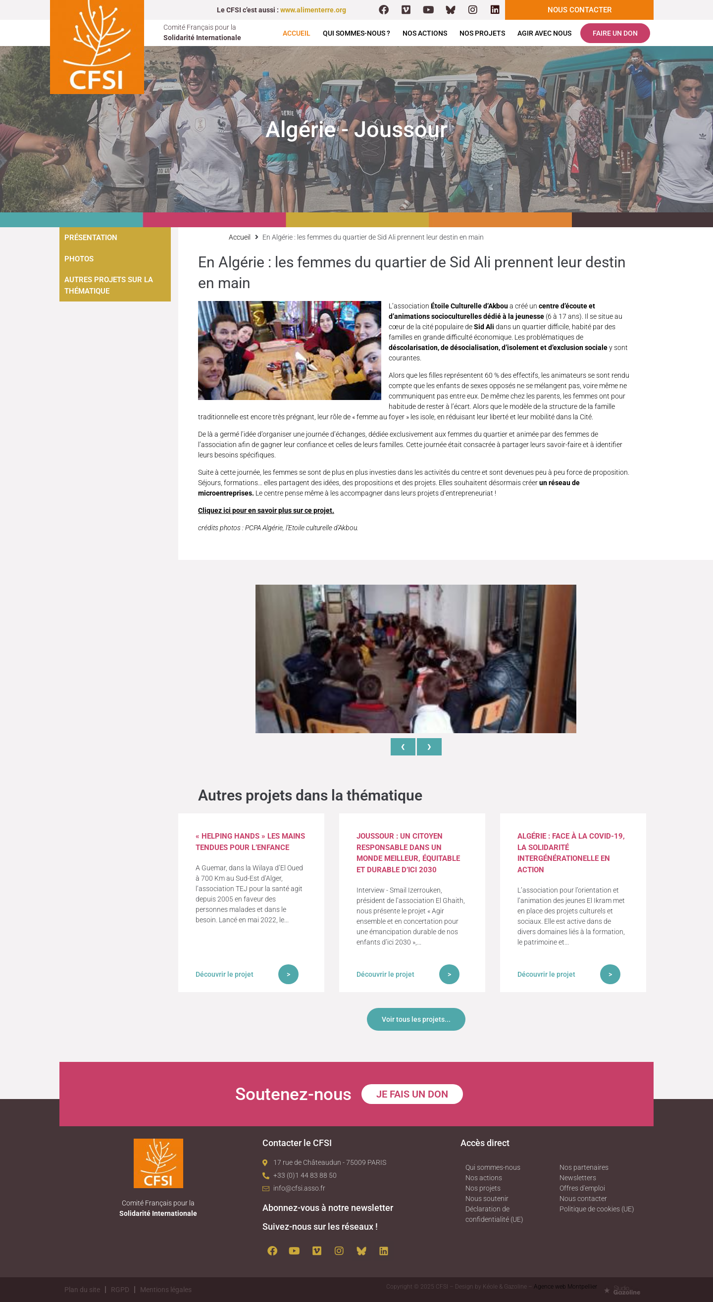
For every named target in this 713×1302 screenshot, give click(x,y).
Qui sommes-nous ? (356, 33)
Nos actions (425, 33)
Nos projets (482, 33)
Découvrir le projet (225, 974)
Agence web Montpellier (565, 1286)
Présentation (90, 237)
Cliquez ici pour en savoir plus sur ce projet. (266, 510)
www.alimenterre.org (313, 10)
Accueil (296, 33)
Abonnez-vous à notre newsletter (327, 1207)
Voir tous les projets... (416, 1019)
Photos (79, 258)
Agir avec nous (544, 33)
